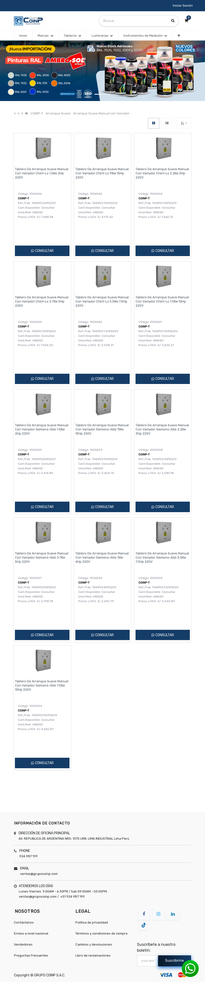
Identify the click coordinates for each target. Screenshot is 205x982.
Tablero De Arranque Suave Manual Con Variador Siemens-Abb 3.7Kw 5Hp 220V (41, 558)
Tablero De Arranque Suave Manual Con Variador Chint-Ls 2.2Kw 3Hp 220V (162, 173)
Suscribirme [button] (174, 961)
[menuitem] (23, 35)
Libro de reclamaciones (93, 955)
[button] (179, 35)
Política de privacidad (91, 922)
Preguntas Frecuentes (31, 955)
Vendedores (23, 944)
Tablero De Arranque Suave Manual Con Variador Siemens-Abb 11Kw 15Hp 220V (102, 429)
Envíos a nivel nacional (31, 933)
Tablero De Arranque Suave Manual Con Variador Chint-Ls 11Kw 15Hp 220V (102, 173)
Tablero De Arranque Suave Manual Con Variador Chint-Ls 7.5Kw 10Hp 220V (162, 301)
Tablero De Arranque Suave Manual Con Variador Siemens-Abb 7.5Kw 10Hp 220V (41, 685)
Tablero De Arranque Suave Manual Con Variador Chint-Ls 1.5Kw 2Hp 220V (41, 173)
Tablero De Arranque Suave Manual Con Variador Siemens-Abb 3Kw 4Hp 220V (102, 558)
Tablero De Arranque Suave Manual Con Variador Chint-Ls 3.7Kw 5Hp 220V (41, 301)
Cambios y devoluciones (93, 944)
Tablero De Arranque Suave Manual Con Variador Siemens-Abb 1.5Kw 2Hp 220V (41, 429)
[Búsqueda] (172, 20)
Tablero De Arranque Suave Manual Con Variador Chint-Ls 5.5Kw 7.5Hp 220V (102, 301)
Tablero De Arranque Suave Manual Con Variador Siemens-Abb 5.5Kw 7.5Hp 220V (162, 558)
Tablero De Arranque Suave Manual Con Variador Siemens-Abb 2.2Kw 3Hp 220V (162, 429)
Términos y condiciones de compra (101, 933)
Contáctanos (24, 922)
